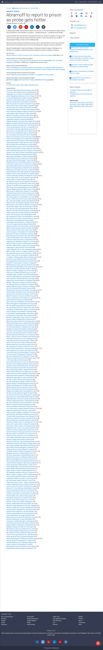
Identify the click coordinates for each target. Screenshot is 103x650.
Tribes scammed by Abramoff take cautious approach (21, 463)
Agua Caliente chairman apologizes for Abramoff (20, 447)
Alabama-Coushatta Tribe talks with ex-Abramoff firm (21, 121)
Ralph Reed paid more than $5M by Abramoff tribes (21, 162)
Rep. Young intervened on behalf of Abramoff (19, 381)
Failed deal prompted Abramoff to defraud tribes (20, 222)
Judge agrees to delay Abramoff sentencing (18, 247)
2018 (71, 102)
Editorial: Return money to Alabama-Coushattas (20, 457)
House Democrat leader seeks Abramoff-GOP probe (21, 445)
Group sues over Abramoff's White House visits (19, 272)
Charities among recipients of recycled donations (20, 511)
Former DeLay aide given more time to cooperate (20, 127)
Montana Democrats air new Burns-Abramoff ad (20, 344)
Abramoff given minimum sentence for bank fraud (20, 228)
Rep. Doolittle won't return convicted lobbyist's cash (21, 216)
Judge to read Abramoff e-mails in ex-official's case (21, 195)
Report (8, 74)
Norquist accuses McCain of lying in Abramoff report (21, 148)
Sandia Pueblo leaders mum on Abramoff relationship (21, 323)
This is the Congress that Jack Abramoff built (19, 224)
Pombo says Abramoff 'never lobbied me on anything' (21, 298)
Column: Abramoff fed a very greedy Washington (20, 536)
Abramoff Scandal (13, 11)
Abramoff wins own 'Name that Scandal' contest (20, 294)
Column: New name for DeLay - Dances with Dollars (21, 482)
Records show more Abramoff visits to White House (21, 131)
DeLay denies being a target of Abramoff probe (19, 369)
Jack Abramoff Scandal (59, 618)
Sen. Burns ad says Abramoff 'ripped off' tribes (19, 393)
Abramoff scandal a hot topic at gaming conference (21, 441)
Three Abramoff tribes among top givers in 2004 (20, 340)
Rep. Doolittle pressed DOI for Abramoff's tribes (20, 356)
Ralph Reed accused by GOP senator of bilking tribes (21, 443)
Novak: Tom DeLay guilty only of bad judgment (19, 214)
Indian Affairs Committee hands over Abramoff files (21, 280)
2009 (83, 104)
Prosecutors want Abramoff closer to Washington (20, 92)
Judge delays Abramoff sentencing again (18, 119)
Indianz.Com (7, 2)
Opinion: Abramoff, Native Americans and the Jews (20, 278)
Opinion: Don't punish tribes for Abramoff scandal (20, 424)
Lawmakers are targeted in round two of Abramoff (20, 325)
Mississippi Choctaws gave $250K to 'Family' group (21, 546)
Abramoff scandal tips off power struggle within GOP (21, 507)
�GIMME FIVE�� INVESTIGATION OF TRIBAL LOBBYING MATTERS (26, 80)
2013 (91, 102)
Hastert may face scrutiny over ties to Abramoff (20, 435)
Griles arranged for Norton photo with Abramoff (20, 350)
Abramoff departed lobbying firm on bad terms (19, 319)
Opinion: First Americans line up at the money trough (21, 137)
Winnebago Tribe (85, 633)
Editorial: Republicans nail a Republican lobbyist (19, 542)
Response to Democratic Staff (21, 60)
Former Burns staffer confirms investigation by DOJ (21, 426)
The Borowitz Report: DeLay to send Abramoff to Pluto (22, 422)
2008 (87, 104)
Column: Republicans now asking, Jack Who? (18, 515)
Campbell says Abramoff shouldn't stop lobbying (20, 329)
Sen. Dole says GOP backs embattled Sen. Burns (20, 208)
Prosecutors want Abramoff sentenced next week (20, 90)
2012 (71, 104)
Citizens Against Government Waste (30, 69)
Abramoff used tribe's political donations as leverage (21, 210)
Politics (80, 618)
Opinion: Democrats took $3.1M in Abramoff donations (22, 517)
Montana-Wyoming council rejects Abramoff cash (20, 420)
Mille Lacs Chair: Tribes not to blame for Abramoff (20, 251)
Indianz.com (55, 648)
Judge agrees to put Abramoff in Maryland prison (20, 94)
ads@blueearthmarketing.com (20, 8)
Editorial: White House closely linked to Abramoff (20, 106)
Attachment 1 (32, 74)
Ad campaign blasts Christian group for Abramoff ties (21, 261)
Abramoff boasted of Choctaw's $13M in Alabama (20, 140)
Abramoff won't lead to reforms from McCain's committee (22, 152)
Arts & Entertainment (7, 616)
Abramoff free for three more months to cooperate (20, 173)
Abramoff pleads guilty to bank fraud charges (19, 519)
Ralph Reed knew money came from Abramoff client (21, 265)
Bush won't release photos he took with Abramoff (20, 362)
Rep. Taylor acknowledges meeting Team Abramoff (21, 201)
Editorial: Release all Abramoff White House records (21, 189)
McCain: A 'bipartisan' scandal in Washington (19, 404)
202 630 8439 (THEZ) (80, 28)
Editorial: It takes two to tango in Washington (19, 501)
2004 (26, 85)
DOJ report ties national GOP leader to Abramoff (20, 133)
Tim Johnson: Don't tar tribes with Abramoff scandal (21, 395)
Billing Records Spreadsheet (19, 74)
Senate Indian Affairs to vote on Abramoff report (20, 177)
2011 (75, 104)
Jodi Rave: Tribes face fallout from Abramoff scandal (21, 486)
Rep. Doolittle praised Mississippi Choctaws (19, 288)
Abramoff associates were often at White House (20, 115)
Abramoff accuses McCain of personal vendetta (20, 259)
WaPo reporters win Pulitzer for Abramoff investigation (22, 204)
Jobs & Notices (57, 620)
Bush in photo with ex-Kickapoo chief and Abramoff (21, 302)
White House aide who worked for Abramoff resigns (21, 104)
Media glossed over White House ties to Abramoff (20, 170)
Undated (31, 85)
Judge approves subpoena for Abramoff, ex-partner (21, 241)
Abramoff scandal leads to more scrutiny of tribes (20, 317)
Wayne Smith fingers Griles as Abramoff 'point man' (21, 168)
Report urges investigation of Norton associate (19, 156)
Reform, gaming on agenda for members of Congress (21, 412)
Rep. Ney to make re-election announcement (18, 379)
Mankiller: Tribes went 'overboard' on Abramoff (19, 282)
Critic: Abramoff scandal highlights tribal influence (20, 313)
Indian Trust (56, 616)
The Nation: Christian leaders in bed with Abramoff (20, 331)
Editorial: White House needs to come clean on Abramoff (22, 348)
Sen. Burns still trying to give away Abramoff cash (20, 402)
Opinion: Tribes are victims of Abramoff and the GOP (21, 336)
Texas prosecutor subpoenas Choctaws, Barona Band (21, 509)
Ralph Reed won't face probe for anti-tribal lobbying (21, 236)
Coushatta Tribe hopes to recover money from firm (20, 492)
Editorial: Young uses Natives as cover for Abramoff (21, 335)
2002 (18, 85)
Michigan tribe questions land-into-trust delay (19, 527)
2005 (75, 106)
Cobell (3, 622)
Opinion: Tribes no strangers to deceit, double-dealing (21, 474)
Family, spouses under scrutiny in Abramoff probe (20, 212)
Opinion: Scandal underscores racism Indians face (20, 503)
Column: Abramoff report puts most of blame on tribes (22, 150)
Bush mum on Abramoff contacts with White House (21, 418)
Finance (36, 85)
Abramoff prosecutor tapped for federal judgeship (20, 375)
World (80, 624)
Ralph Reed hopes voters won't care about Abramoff (21, 399)
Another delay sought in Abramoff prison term (19, 113)
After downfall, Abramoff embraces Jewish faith (20, 476)
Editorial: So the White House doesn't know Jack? (20, 185)
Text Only (9, 60)
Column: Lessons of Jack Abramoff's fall (17, 544)
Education (4, 624)
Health (29, 622)
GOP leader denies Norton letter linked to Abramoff (21, 523)
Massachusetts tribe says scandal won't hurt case (20, 529)
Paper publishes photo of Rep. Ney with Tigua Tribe (21, 142)
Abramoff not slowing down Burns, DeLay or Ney (20, 269)
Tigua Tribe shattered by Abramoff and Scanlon (20, 490)
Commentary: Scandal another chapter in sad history (21, 309)
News (76, 2)
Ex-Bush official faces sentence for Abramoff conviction (22, 175)
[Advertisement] (36, 567)
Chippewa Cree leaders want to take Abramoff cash (21, 391)
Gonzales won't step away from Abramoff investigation (22, 290)
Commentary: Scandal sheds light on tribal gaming (20, 521)
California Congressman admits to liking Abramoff (20, 400)
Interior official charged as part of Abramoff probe (20, 138)
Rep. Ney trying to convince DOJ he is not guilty (20, 433)
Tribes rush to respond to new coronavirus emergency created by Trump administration (81, 49)
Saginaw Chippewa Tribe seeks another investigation (21, 171)
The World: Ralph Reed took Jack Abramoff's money (21, 276)
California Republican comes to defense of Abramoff (21, 484)
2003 (22, 85)
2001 (14, 85)
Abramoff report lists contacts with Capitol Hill (20, 107)
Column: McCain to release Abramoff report (18, 179)
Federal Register (92, 2)
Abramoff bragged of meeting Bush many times (20, 303)
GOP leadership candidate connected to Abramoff (20, 472)
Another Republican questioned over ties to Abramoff (21, 96)
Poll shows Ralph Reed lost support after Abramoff (21, 245)
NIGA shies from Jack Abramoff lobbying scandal (20, 414)
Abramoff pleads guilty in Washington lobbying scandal (22, 538)
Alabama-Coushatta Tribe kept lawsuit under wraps (20, 123)
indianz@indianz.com (80, 25)
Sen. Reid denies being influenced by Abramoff (19, 305)
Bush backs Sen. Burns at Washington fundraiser (20, 234)
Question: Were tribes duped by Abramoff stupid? (20, 203)
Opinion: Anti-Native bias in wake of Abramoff (19, 342)
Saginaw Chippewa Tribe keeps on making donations (21, 525)
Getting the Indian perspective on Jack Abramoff (20, 239)
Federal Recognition (32, 618)
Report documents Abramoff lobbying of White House (21, 111)
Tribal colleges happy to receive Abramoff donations (21, 466)
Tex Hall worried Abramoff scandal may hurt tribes (20, 327)
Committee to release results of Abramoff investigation (22, 164)
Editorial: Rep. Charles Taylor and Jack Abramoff (20, 206)
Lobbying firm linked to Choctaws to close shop (20, 478)
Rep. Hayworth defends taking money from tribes (20, 531)
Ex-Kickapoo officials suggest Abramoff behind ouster (21, 257)
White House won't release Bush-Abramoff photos (20, 397)
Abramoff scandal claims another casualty (18, 439)
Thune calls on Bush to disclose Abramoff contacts (21, 352)
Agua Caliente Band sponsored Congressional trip (20, 166)
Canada (3, 620)
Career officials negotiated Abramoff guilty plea (20, 468)
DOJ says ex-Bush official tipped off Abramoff (19, 354)
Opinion (80, 616)
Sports (80, 620)
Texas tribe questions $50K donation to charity (19, 465)
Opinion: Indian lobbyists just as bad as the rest (19, 459)
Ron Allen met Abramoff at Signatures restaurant (20, 284)
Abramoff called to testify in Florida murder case (20, 243)
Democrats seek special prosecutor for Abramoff (20, 333)
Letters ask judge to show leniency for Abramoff (20, 232)
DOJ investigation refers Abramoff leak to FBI (19, 135)
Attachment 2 (41, 74)
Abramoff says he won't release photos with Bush (20, 366)
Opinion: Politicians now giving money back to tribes (21, 432)
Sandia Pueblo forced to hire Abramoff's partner (20, 158)
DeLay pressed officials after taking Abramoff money (21, 461)
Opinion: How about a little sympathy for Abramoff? (21, 373)
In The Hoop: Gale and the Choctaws (16, 360)
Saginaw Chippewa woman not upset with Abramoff (21, 286)
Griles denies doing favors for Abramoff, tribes (19, 498)
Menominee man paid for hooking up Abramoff (19, 154)
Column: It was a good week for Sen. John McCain (20, 534)
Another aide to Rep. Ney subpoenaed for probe (19, 129)
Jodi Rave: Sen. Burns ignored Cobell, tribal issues (20, 430)
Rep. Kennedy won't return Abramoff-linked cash (20, 532)
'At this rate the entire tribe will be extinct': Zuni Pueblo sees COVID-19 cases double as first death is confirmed (82, 58)
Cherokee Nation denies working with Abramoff (19, 548)
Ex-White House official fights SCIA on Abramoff (20, 315)
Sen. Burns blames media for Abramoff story (19, 480)
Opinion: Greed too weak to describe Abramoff (19, 470)
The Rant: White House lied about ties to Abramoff (21, 416)
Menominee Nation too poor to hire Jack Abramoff (20, 146)
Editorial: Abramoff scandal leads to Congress (19, 540)
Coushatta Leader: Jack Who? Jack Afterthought (20, 274)
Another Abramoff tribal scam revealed (17, 300)
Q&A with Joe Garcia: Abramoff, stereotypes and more (21, 321)
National (55, 624)
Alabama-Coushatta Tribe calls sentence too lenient (21, 226)
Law (54, 622)
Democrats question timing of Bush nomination (19, 368)
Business (3, 618)
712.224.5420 (34, 8)
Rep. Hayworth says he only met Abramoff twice (20, 181)
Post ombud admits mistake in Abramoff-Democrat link (22, 408)
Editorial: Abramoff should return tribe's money (19, 230)
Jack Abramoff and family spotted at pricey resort (20, 193)
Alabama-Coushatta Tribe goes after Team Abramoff (21, 125)
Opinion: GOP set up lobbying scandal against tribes (21, 488)
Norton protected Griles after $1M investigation (20, 117)
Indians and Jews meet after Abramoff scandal (19, 449)
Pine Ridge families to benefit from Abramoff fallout (21, 451)
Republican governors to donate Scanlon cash (19, 453)
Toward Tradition (47, 69)
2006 (71, 106)
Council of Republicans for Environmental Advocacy (21, 67)
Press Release (50, 74)
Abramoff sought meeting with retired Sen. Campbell (21, 505)
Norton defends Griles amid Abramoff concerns (19, 144)
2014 (87, 102)
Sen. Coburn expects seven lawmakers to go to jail (20, 197)
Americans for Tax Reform (44, 67)
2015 (83, 102)
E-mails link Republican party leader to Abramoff (20, 98)
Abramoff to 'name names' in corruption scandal (20, 263)
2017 (75, 102)
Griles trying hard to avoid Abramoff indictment (19, 311)
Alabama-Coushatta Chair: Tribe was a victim (19, 410)
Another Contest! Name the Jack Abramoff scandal (21, 494)
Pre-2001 (9, 85)
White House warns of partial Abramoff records (19, 187)
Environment (30, 616)
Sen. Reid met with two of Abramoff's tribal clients (20, 183)
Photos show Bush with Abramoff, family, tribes (20, 406)
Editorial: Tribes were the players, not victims (19, 499)
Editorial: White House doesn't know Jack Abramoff (21, 292)
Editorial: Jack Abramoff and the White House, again (21, 358)
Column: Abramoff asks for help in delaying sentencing (21, 249)
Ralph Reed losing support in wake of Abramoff (19, 377)
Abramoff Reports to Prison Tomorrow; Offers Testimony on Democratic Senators (29, 55)
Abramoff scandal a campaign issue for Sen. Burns (20, 270)
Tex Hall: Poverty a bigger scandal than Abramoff (20, 364)
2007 (91, 104)
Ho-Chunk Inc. (50, 633)
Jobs (99, 2)
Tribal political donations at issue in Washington (20, 338)
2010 (79, 104)
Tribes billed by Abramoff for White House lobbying (21, 109)
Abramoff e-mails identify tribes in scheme (18, 100)
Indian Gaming (83, 2)
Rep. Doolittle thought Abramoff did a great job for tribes (22, 267)
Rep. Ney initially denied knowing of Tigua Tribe (19, 160)
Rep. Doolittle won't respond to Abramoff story (19, 346)
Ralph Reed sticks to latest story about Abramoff (20, 428)
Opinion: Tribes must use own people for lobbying (20, 255)
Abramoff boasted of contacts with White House (20, 296)
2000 (71, 108)
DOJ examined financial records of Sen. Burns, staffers (21, 253)
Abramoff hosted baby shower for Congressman (20, 389)
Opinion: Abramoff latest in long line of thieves (19, 387)
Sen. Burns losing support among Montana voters (20, 455)
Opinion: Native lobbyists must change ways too (20, 371)
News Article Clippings (59, 69)
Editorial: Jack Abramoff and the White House (19, 102)
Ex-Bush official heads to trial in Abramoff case (19, 237)
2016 (79, 102)
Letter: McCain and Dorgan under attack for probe (20, 437)
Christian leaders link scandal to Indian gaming (19, 496)
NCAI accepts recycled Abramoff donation (18, 220)
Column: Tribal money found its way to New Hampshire (22, 199)
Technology (81, 622)
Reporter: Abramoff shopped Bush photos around (20, 383)
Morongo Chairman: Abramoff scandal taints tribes (20, 307)
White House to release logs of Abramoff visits (19, 191)
